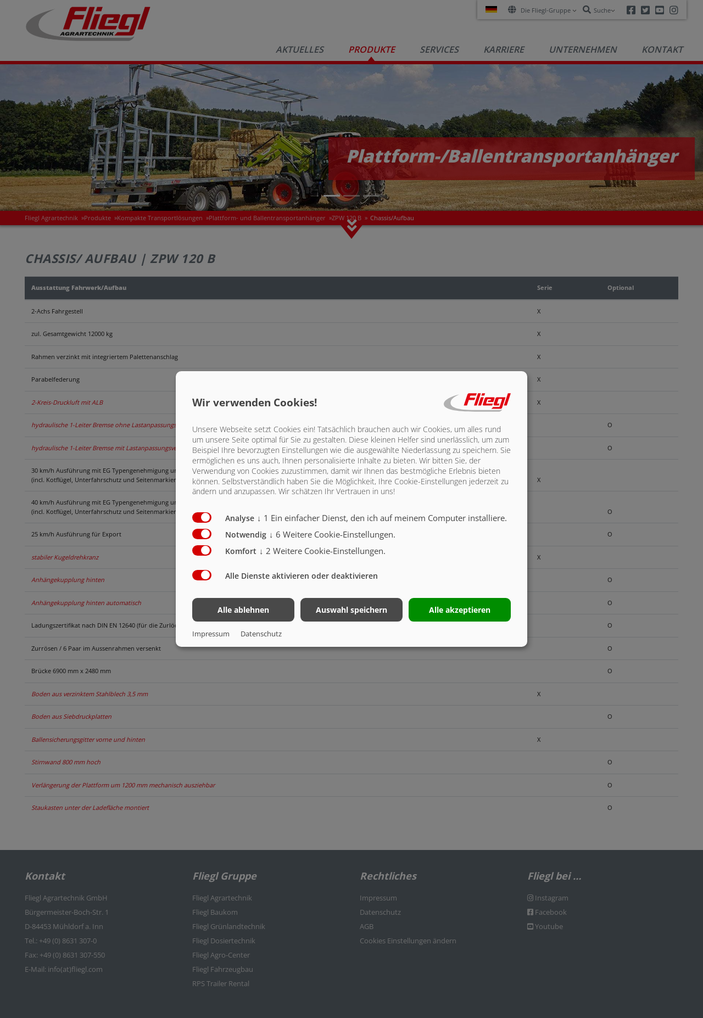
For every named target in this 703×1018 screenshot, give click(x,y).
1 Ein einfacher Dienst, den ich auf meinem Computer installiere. (382, 517)
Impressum (211, 634)
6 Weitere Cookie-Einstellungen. (332, 534)
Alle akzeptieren (459, 610)
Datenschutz (261, 634)
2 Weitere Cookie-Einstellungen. (322, 550)
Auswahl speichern (351, 610)
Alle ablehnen (243, 610)
